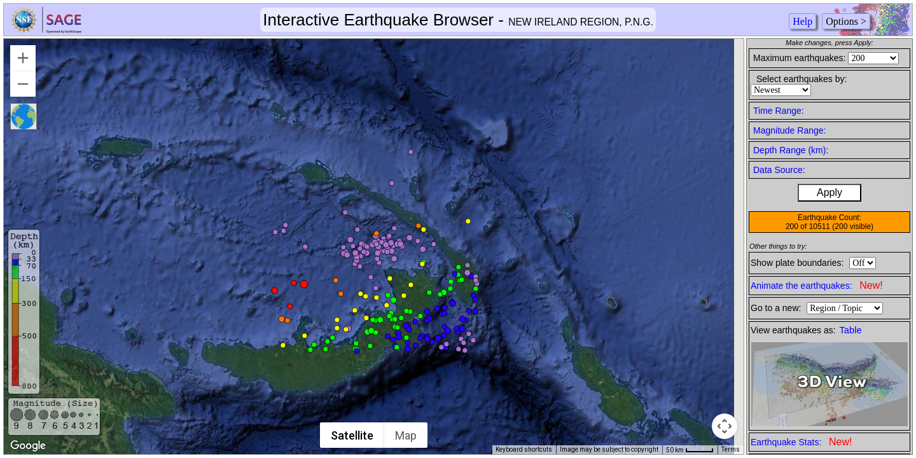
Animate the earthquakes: (817, 285)
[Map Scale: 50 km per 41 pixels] (690, 449)
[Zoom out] (23, 84)
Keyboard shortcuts (524, 449)
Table (851, 330)
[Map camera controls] (724, 426)
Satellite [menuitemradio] (352, 435)
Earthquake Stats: (801, 441)
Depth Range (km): (790, 150)
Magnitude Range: (789, 130)
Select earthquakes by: (801, 79)
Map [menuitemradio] (406, 435)
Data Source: (779, 170)
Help (802, 21)
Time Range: (778, 111)
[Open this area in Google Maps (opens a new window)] (28, 446)
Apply (829, 192)
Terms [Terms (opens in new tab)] (730, 449)
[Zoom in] (23, 58)
